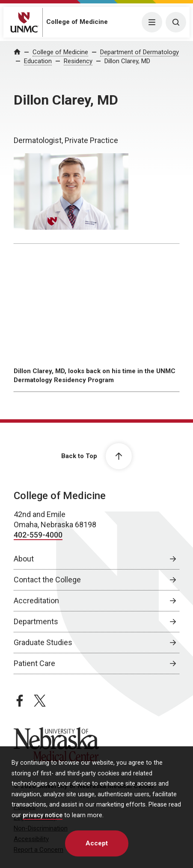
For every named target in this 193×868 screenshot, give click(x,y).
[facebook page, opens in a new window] (20, 701)
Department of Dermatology (139, 52)
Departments (36, 621)
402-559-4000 (38, 534)
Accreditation (36, 600)
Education (38, 61)
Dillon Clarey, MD (127, 61)
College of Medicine (77, 22)
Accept (97, 843)
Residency (78, 61)
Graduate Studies (43, 642)
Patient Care (34, 663)
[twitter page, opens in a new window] (40, 701)
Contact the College (47, 579)
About (24, 558)
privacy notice (42, 815)
